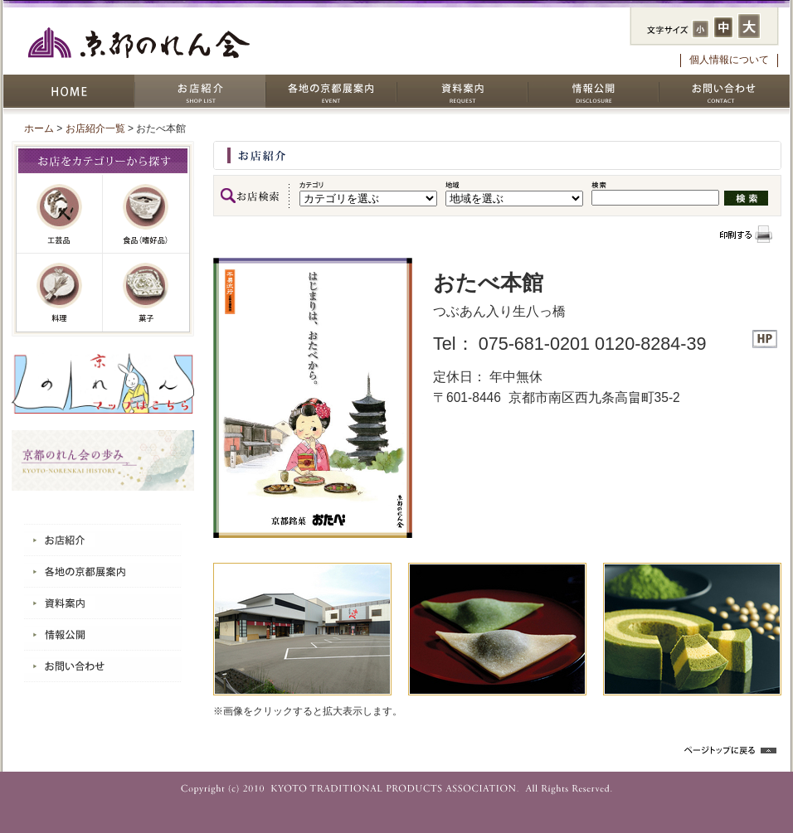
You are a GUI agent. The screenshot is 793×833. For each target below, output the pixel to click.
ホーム (39, 128)
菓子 (146, 293)
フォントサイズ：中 (723, 27)
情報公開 (593, 91)
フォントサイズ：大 (749, 26)
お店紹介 (199, 91)
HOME (68, 91)
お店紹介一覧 (95, 128)
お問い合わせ (724, 91)
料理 (60, 293)
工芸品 (60, 214)
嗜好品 (146, 214)
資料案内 (462, 91)
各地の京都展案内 (330, 91)
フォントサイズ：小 (700, 29)
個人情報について (729, 59)
